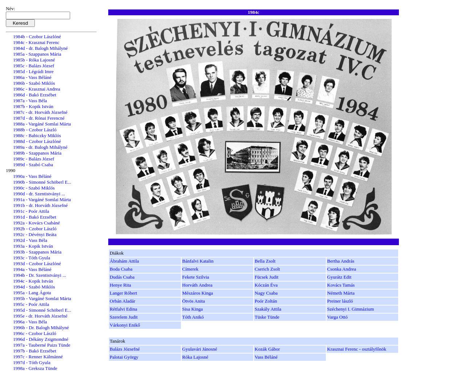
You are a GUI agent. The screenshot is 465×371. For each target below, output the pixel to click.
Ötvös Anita (193, 301)
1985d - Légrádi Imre (33, 71)
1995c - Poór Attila (31, 304)
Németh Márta (341, 293)
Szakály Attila (268, 309)
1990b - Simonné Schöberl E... (42, 182)
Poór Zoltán (266, 301)
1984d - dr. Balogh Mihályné (40, 48)
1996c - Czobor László (34, 333)
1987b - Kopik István (33, 106)
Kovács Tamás (341, 285)
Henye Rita (120, 285)
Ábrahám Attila (124, 261)
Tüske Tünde (267, 317)
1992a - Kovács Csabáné (36, 223)
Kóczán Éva (266, 285)
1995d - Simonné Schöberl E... (42, 310)
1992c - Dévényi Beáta (34, 234)
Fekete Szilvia (195, 277)
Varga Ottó (337, 317)
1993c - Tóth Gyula (31, 257)
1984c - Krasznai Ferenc (36, 42)
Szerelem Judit (124, 317)
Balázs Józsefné (125, 349)
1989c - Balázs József (33, 158)
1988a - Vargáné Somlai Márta (42, 124)
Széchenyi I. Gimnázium (350, 309)
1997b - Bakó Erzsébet (34, 351)
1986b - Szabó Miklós (34, 83)
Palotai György (124, 357)
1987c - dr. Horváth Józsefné (40, 112)
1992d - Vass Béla (30, 240)
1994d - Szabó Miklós (34, 287)
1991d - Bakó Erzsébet (34, 217)
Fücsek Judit (266, 277)
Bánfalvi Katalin (198, 261)
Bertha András (341, 261)
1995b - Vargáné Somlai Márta (42, 298)
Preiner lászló (340, 301)
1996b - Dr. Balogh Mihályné (41, 327)
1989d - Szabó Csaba (33, 164)
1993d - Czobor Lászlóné (37, 263)
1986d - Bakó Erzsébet (34, 94)
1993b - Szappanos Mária (37, 252)
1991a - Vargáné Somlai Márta (42, 199)
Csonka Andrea (341, 269)
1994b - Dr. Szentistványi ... (39, 275)
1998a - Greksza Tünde (35, 368)
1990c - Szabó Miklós (33, 188)
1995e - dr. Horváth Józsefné (40, 316)
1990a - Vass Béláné (32, 176)
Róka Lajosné (195, 357)
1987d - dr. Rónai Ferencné (39, 118)
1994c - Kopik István (33, 281)
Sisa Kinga (192, 309)
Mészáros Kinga (197, 293)
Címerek (190, 269)
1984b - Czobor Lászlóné (37, 36)
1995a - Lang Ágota (32, 292)
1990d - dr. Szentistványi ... (39, 193)
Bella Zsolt (265, 261)
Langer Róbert (123, 293)
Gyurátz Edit (339, 277)
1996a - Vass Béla (30, 321)
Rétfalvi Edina (123, 309)
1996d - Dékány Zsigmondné (40, 339)
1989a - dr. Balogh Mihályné (40, 147)
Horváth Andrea (197, 285)
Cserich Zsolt (267, 269)
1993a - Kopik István (33, 246)
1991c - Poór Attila (31, 211)
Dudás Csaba (122, 277)
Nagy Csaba (266, 293)
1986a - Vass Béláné (32, 77)
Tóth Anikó (193, 317)
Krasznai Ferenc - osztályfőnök (357, 349)
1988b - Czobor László (35, 129)
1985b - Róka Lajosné (34, 60)
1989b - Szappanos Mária (37, 153)
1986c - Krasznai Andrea (36, 89)
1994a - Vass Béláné (32, 269)
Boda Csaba (121, 269)
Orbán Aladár (122, 301)
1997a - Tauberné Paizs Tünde (41, 345)
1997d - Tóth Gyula (31, 362)
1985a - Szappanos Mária (37, 54)
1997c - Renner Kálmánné (38, 356)
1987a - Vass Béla (30, 100)
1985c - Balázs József (33, 65)
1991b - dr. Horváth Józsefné (40, 205)
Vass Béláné (266, 357)
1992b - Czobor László (35, 228)
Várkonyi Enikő (125, 325)
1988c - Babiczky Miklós (37, 135)
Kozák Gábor (267, 349)
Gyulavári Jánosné (199, 349)
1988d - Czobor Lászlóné (37, 141)
